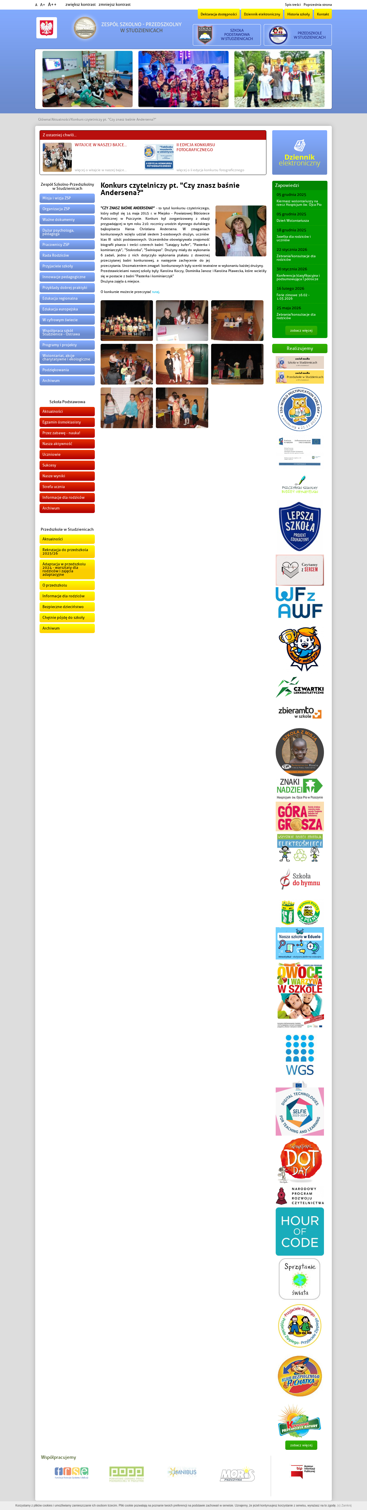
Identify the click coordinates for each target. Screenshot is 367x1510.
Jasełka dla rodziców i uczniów (294, 238)
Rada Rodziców (55, 255)
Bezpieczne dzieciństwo (63, 606)
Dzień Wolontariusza (293, 220)
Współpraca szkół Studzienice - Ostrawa (61, 332)
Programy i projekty (59, 344)
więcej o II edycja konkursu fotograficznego (210, 170)
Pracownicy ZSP (55, 244)
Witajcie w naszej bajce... (101, 144)
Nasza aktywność (57, 443)
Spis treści (293, 4)
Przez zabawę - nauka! (61, 432)
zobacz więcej (301, 330)
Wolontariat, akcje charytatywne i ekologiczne (66, 357)
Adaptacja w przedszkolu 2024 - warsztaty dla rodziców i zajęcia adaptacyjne (63, 569)
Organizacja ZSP (56, 208)
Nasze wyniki (53, 475)
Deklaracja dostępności (219, 14)
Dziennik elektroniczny (262, 14)
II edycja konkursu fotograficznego (196, 147)
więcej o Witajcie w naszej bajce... (101, 170)
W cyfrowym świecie (60, 319)
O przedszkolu (54, 585)
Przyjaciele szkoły (57, 266)
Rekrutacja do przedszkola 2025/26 (65, 551)
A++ (52, 5)
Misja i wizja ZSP (56, 198)
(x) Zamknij (344, 1505)
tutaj (155, 292)
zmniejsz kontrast (115, 4)
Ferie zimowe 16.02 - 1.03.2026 (293, 297)
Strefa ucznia (53, 486)
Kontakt (323, 14)
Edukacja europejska (60, 309)
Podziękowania (55, 369)
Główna (44, 119)
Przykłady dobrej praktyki (64, 287)
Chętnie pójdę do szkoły (63, 617)
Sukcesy (49, 465)
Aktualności (60, 119)
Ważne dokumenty (58, 219)
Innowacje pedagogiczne (63, 276)
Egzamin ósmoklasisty (61, 422)
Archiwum (51, 380)
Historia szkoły (298, 14)
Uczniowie (51, 454)
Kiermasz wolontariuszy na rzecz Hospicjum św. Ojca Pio (299, 203)
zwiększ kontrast (80, 4)
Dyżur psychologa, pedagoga (58, 232)
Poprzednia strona (318, 4)
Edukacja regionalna (60, 298)
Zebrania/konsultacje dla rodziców (296, 258)
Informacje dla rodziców (63, 497)
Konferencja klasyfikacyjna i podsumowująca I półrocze (298, 277)
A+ (42, 4)
